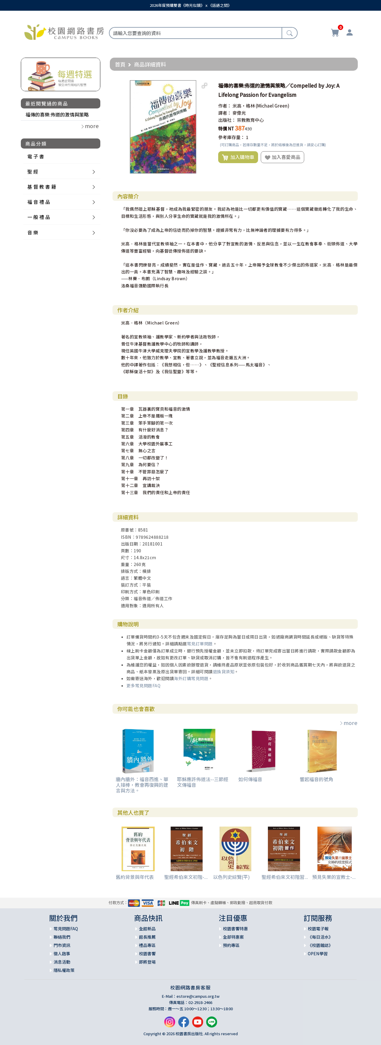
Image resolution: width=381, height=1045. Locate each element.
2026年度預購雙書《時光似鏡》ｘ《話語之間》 (191, 5)
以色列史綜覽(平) (231, 876)
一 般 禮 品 (38, 216)
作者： (225, 106)
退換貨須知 (224, 671)
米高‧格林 (243, 106)
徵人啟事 (62, 953)
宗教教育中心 (250, 120)
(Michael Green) (272, 106)
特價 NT (226, 128)
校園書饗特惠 (235, 928)
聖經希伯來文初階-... (186, 876)
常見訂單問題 (200, 644)
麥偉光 (239, 113)
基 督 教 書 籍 (41, 186)
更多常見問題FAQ (144, 685)
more (348, 722)
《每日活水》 (320, 937)
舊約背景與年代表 (135, 876)
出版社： (227, 120)
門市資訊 (62, 945)
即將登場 (147, 962)
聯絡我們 (62, 937)
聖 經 (32, 171)
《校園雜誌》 (320, 945)
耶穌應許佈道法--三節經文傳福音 (202, 782)
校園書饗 (147, 953)
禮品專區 (147, 945)
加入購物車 (238, 157)
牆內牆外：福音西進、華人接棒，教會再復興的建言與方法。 (142, 785)
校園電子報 (318, 928)
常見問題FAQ (66, 928)
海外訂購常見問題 (191, 678)
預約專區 (231, 945)
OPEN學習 (318, 953)
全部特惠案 (233, 937)
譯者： (225, 113)
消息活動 (62, 962)
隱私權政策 (64, 970)
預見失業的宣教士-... (334, 876)
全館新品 (147, 928)
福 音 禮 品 (38, 201)
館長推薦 (147, 937)
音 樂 (32, 232)
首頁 (120, 64)
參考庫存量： (231, 137)
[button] (204, 85)
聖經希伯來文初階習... (285, 876)
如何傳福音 (250, 779)
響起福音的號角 (316, 779)
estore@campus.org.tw (198, 996)
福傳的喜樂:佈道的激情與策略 (57, 114)
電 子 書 (35, 156)
